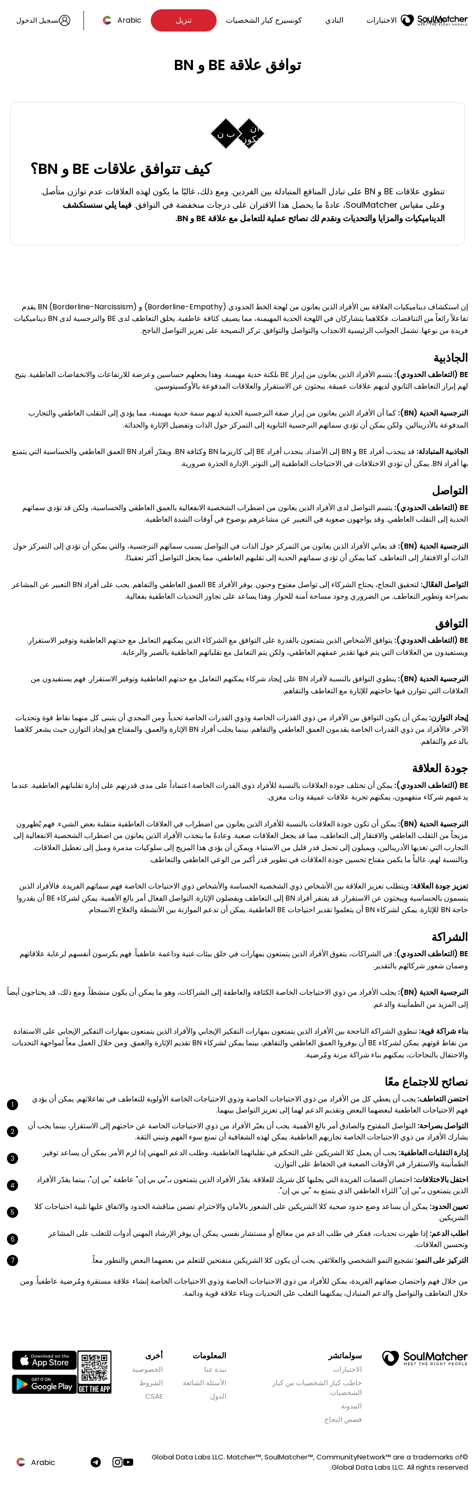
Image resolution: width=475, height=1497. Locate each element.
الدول (218, 1397)
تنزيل (184, 20)
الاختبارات (381, 20)
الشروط (151, 1383)
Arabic (129, 20)
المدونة (351, 1407)
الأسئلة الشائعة (204, 1383)
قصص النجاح (343, 1420)
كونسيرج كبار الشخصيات (264, 20)
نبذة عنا (215, 1370)
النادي (334, 20)
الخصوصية (147, 1370)
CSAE (154, 1397)
